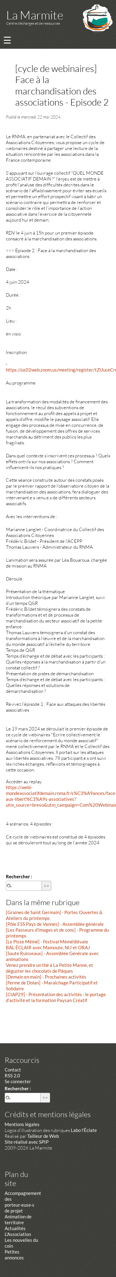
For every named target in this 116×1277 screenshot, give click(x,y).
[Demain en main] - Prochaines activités (46, 977)
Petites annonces (14, 1254)
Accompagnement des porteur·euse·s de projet (23, 1201)
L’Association (18, 1234)
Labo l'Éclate (84, 1130)
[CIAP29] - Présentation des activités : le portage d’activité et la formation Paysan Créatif (56, 997)
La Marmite (34, 15)
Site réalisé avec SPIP (27, 1142)
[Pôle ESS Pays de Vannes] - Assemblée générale (55, 924)
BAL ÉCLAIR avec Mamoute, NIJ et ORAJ (48, 947)
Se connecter (18, 1081)
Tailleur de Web (43, 1136)
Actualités (15, 1228)
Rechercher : (19, 876)
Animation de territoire (18, 1219)
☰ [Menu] (7, 40)
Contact (13, 1069)
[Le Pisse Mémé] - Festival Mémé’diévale (47, 941)
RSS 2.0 (12, 1075)
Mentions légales (22, 1124)
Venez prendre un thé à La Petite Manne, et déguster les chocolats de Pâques (49, 968)
